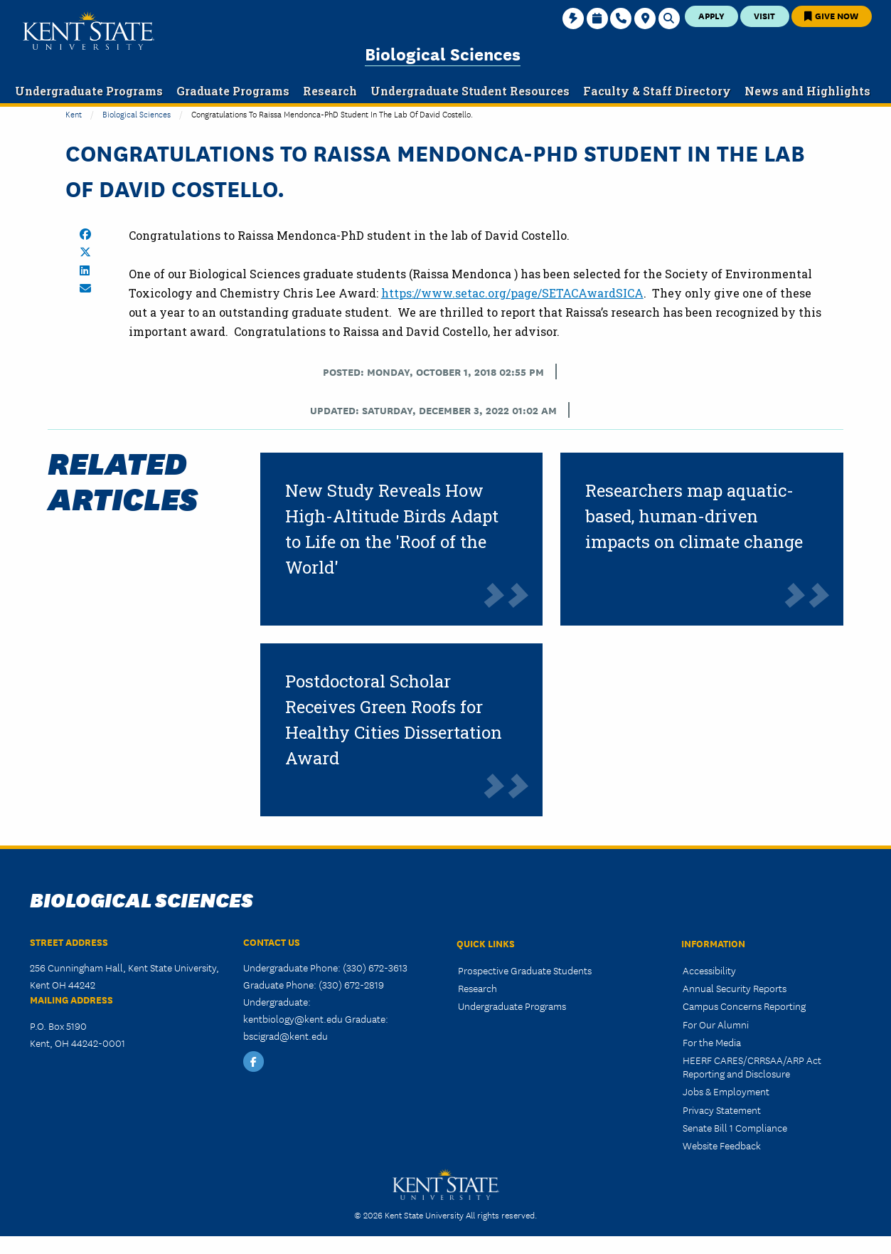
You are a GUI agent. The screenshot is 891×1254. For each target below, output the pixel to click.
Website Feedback (722, 1145)
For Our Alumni (716, 1024)
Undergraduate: (277, 1001)
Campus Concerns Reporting (744, 1005)
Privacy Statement (722, 1109)
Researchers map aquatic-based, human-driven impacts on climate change (694, 516)
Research (477, 988)
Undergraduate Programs (512, 1005)
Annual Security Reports (734, 988)
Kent (73, 113)
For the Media (712, 1042)
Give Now (831, 15)
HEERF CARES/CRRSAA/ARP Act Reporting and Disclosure (752, 1066)
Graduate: (366, 1018)
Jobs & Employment (726, 1091)
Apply (711, 15)
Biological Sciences (443, 53)
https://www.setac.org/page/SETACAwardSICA (512, 292)
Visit (764, 15)
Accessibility (709, 970)
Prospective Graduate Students (525, 970)
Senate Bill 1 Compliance (735, 1127)
